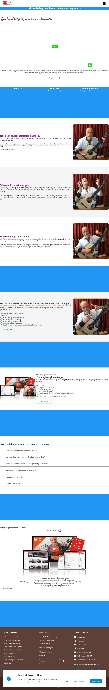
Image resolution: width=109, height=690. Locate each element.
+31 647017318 (82, 648)
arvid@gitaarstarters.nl (84, 652)
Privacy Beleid (44, 682)
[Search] (63, 661)
